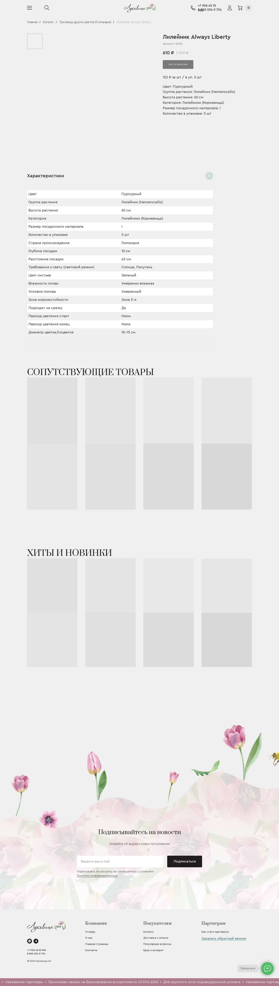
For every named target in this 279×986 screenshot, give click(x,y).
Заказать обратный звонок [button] (224, 938)
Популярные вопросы (157, 944)
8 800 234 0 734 (210, 9)
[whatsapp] (29, 941)
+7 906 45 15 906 (36, 950)
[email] (120, 861)
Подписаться (185, 861)
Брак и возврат (153, 950)
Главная (32, 22)
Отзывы (90, 932)
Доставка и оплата (155, 938)
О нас (89, 938)
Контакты (91, 950)
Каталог (48, 22)
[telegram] (36, 941)
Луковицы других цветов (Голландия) (85, 22)
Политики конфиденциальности (97, 875)
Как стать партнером (215, 932)
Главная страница (96, 944)
